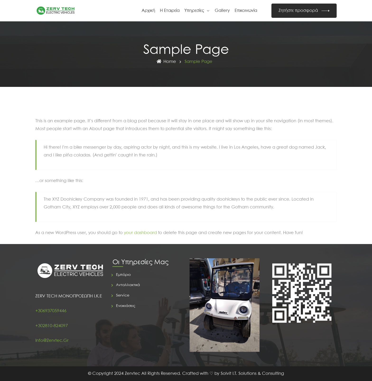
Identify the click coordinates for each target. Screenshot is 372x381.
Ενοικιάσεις (125, 306)
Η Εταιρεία (170, 11)
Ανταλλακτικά (128, 285)
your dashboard (140, 233)
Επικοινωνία (246, 11)
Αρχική (148, 11)
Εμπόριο (123, 275)
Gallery (222, 11)
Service (122, 295)
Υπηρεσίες (194, 11)
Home (166, 62)
